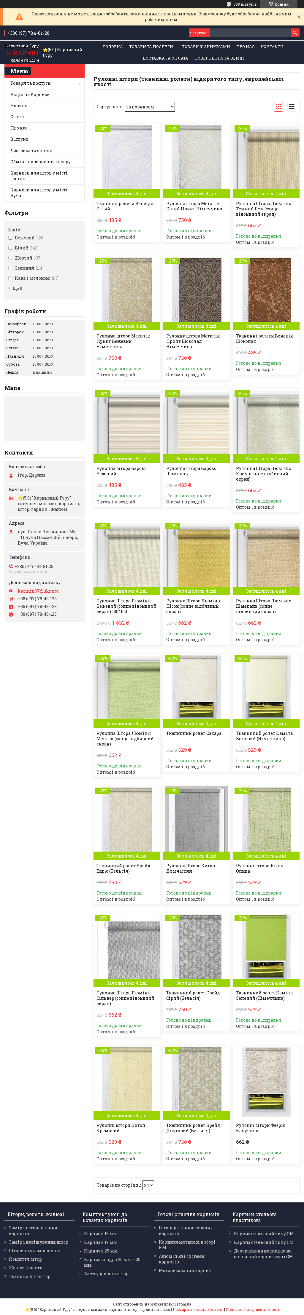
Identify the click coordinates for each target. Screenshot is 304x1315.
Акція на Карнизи (30, 94)
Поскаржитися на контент (198, 1309)
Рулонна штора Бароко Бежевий (121, 471)
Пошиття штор (25, 1259)
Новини (19, 105)
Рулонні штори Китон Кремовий (120, 1128)
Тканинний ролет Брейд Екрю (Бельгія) (123, 868)
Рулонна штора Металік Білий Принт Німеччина (194, 206)
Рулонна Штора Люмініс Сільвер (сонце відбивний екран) (125, 998)
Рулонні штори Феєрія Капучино (261, 1128)
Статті (17, 116)
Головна (113, 46)
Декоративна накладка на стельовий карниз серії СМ (263, 1253)
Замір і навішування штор (38, 1242)
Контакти (272, 46)
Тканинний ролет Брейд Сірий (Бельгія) (193, 995)
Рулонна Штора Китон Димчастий (190, 868)
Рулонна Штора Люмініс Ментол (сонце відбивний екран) (125, 739)
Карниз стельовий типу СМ (264, 1242)
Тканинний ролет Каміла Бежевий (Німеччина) (264, 736)
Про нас (245, 46)
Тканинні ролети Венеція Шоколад (264, 338)
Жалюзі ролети (26, 1268)
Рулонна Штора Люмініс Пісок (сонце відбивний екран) (193, 606)
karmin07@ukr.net (38, 591)
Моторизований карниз (185, 1270)
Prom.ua (184, 1304)
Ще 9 (17, 288)
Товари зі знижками (206, 46)
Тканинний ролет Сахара (193, 733)
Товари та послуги (151, 46)
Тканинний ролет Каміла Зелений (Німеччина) (264, 995)
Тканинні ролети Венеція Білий (124, 206)
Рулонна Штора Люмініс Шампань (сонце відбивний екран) (263, 606)
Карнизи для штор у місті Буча (39, 192)
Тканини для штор (29, 1276)
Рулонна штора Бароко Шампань (191, 471)
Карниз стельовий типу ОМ (264, 1233)
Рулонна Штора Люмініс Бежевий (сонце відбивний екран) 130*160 (126, 606)
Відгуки (19, 139)
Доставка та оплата (165, 58)
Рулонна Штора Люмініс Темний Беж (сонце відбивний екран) (263, 209)
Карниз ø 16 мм (100, 1233)
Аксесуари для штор (106, 1273)
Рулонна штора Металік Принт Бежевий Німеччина (123, 341)
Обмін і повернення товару (40, 161)
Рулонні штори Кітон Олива (260, 868)
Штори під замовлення (35, 1250)
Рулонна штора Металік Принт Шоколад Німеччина (193, 341)
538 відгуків (245, 4)
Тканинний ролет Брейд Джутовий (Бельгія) (193, 1128)
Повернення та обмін (219, 58)
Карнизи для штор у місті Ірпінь (39, 175)
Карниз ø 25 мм (101, 1251)
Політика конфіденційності (252, 1309)
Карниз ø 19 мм (100, 1242)
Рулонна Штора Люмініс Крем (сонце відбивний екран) (263, 474)
